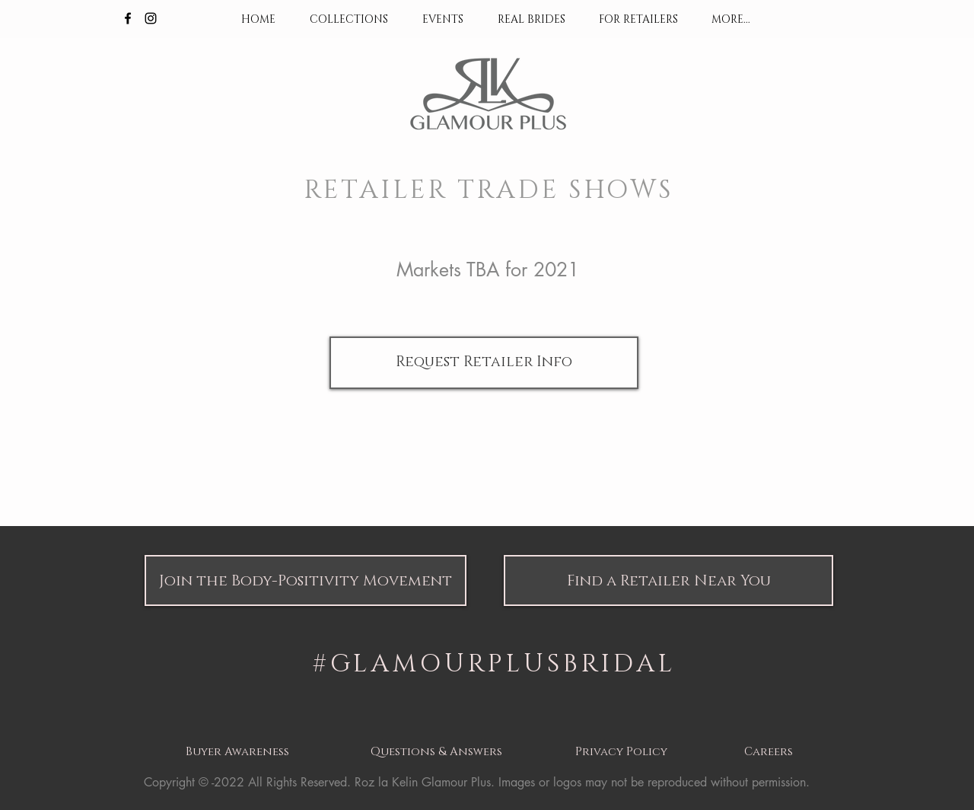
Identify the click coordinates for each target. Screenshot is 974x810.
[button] (305, 580)
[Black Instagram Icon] (150, 18)
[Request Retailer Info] (483, 362)
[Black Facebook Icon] (127, 18)
